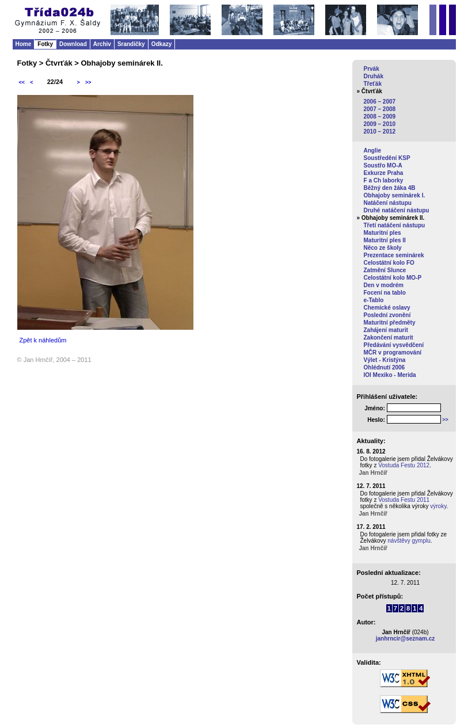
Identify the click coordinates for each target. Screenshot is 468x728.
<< (22, 82)
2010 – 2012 (380, 131)
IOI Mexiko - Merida (390, 375)
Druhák (373, 76)
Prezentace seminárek (394, 255)
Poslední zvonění (387, 315)
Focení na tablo (385, 292)
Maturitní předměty (390, 322)
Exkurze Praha (384, 173)
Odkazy (161, 44)
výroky (438, 506)
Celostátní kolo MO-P (393, 278)
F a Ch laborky (384, 180)
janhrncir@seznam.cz (405, 638)
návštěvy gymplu (408, 541)
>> (88, 82)
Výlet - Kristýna (385, 360)
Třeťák (373, 84)
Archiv (102, 44)
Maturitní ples (382, 233)
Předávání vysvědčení (394, 345)
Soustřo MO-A (383, 165)
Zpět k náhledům (43, 340)
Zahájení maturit (386, 330)
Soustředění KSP (387, 158)
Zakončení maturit (388, 337)
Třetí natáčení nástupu (394, 225)
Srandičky (131, 44)
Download (73, 44)
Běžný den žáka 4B (390, 188)
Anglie (373, 150)
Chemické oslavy (387, 307)
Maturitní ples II (385, 240)
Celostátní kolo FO (389, 263)
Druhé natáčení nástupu (396, 210)
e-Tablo (374, 300)
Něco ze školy (383, 248)
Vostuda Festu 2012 (403, 465)
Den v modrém (384, 285)
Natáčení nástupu (388, 203)
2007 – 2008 (380, 109)
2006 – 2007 (380, 101)
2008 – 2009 (380, 116)
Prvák (371, 69)
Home (24, 44)
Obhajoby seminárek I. (394, 195)
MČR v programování (393, 352)
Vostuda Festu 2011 (403, 500)
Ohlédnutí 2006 (384, 367)
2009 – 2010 (380, 124)
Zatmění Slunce (385, 270)
